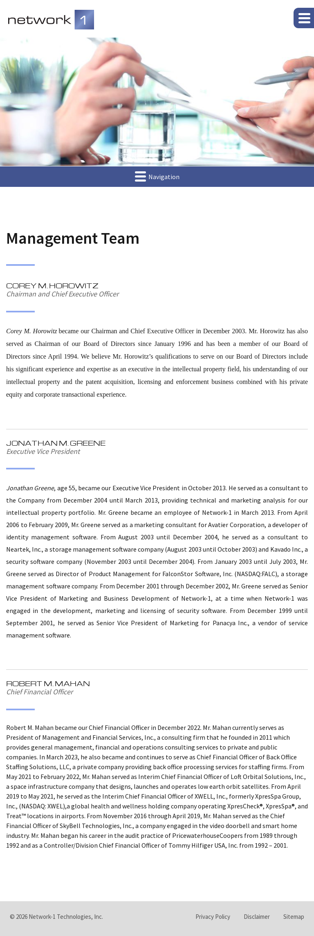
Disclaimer (257, 916)
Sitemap (293, 916)
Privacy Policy (212, 916)
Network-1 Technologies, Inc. (66, 916)
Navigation (157, 176)
